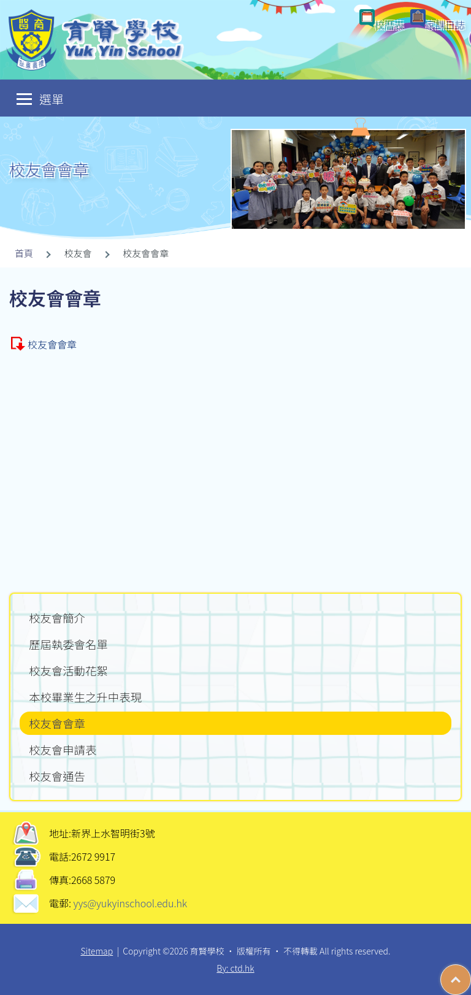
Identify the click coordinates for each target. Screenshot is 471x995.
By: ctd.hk (235, 968)
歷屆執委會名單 (68, 644)
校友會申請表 (62, 750)
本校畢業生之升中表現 (85, 697)
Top (470, 973)
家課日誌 (445, 24)
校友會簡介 (57, 618)
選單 (40, 98)
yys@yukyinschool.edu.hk (129, 903)
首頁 (24, 253)
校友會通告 (57, 776)
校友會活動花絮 (68, 670)
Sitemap (96, 951)
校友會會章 (52, 344)
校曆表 (389, 24)
